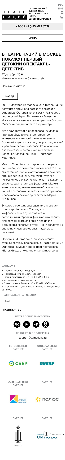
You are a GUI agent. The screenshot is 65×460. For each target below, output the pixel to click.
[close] (63, 434)
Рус (60, 4)
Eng (60, 8)
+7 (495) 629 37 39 (37, 26)
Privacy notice (55, 434)
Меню (32, 38)
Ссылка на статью (13, 86)
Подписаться (13, 309)
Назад (9, 96)
